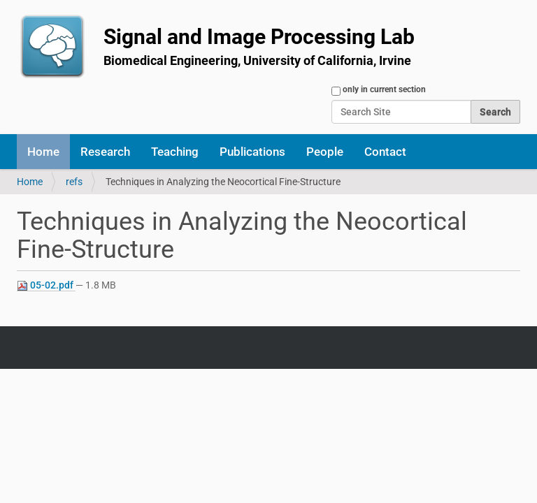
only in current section (384, 89)
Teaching (175, 152)
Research (105, 152)
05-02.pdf (46, 285)
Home (43, 152)
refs (74, 181)
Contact (385, 152)
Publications (252, 152)
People (324, 152)
